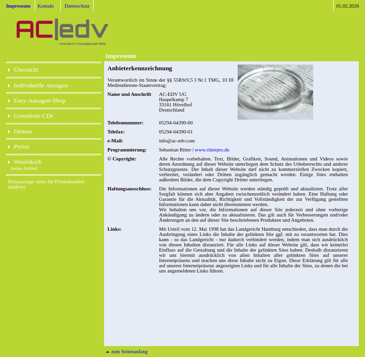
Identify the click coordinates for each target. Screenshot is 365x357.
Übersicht (23, 69)
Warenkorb (25, 161)
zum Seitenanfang (127, 351)
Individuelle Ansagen (38, 85)
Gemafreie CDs (30, 115)
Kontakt (46, 6)
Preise (18, 146)
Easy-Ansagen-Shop (37, 100)
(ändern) (16, 186)
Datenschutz (77, 6)
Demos (20, 131)
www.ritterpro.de (212, 149)
